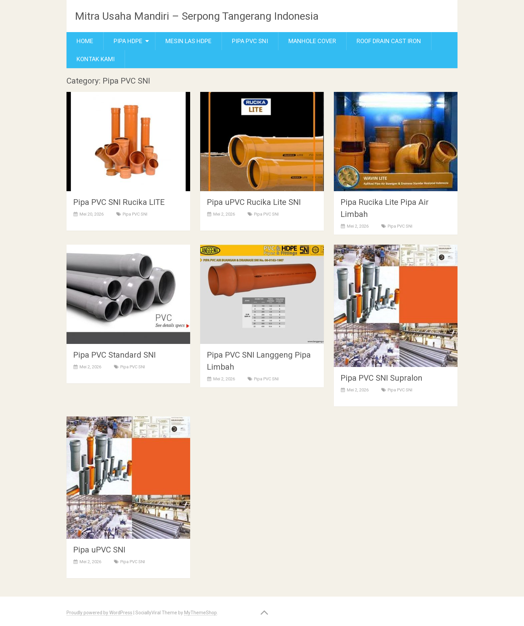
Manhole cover (312, 40)
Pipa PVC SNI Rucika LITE (119, 202)
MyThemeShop (200, 612)
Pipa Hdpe (128, 40)
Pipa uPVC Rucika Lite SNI (254, 202)
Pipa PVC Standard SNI (114, 355)
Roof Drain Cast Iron (389, 40)
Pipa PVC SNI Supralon (381, 378)
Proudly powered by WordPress (99, 612)
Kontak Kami (96, 58)
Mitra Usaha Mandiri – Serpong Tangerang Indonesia (196, 16)
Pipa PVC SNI (250, 40)
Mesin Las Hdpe (188, 40)
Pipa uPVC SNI (99, 549)
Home (85, 40)
